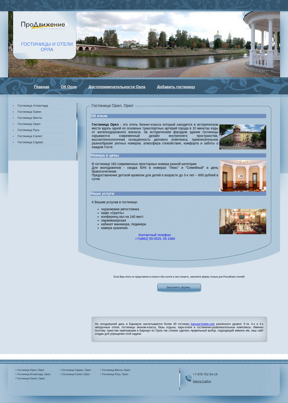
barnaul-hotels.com (203, 324)
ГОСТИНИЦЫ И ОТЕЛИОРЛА (47, 46)
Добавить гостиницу (176, 87)
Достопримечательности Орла (117, 87)
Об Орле (69, 87)
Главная (41, 87)
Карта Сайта (202, 381)
